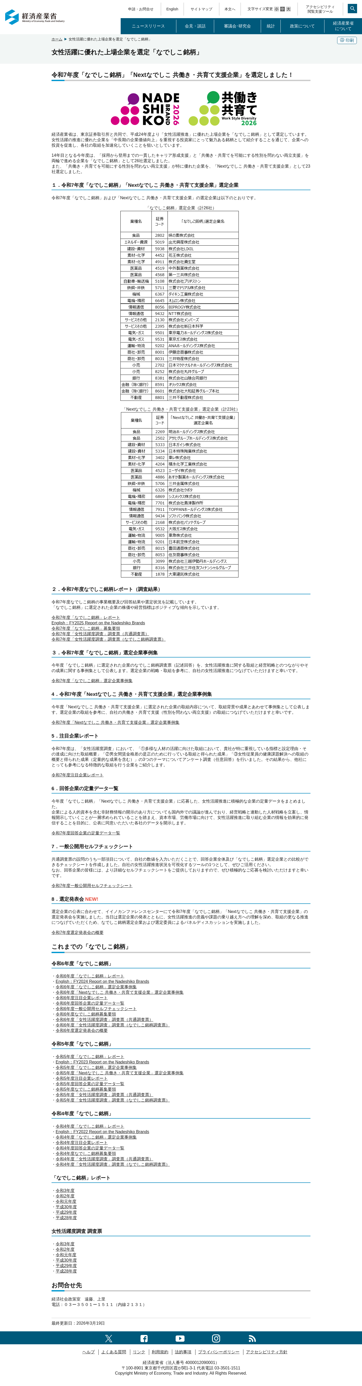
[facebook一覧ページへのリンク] (144, 1338)
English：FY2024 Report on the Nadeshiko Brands (102, 981)
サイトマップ (201, 9)
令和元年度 (66, 1201)
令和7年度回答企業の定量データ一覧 (86, 833)
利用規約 (160, 1352)
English (172, 9)
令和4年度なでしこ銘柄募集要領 (86, 1153)
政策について (302, 26)
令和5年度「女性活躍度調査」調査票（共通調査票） (104, 1094)
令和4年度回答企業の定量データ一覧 (90, 1148)
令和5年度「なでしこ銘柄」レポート (90, 1056)
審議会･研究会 (237, 26)
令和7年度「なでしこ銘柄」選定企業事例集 (92, 680)
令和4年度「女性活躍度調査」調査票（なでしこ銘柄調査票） (113, 1164)
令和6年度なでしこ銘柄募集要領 (86, 1014)
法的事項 (183, 1352)
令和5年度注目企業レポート (82, 1078)
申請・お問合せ (141, 9)
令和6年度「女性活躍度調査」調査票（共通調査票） (104, 1019)
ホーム (57, 39)
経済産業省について (343, 26)
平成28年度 (66, 1218)
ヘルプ (88, 1352)
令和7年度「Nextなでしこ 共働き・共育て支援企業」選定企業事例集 (115, 722)
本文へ (230, 9)
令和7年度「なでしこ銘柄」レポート (86, 617)
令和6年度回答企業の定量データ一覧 (90, 1003)
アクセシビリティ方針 (266, 1352)
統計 (271, 26)
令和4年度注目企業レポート (82, 1142)
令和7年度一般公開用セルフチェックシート (92, 885)
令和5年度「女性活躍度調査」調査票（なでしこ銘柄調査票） (113, 1100)
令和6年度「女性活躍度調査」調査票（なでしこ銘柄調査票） (113, 1025)
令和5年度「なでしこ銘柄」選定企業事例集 (96, 1067)
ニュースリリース (148, 26)
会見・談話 (195, 26)
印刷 (347, 40)
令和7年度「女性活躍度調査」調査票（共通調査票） (100, 634)
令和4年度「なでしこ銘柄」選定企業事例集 (96, 1137)
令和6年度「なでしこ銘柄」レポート (90, 976)
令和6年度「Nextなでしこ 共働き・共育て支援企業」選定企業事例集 (120, 992)
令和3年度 (65, 1190)
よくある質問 (113, 1352)
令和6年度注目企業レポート (82, 998)
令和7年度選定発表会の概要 (78, 932)
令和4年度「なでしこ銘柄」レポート (90, 1126)
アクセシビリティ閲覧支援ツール (320, 9)
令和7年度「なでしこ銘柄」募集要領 (86, 628)
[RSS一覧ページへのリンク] (252, 1338)
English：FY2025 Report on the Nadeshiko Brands (98, 623)
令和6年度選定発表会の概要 (82, 1030)
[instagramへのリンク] (216, 1338)
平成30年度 (66, 1207)
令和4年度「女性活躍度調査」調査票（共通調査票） (104, 1159)
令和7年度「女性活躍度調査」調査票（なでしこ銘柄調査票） (109, 639)
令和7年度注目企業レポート (78, 775)
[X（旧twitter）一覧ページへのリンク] (108, 1338)
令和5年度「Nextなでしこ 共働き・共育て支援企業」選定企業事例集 (120, 1073)
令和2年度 (65, 1196)
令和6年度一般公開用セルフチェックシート (96, 1008)
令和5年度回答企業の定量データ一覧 (90, 1084)
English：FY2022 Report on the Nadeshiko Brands (102, 1132)
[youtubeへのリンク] (180, 1338)
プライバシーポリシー (219, 1352)
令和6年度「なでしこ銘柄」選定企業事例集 (96, 987)
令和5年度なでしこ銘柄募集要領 (86, 1089)
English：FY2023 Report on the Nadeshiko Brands (102, 1062)
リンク (139, 1352)
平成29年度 (66, 1212)
